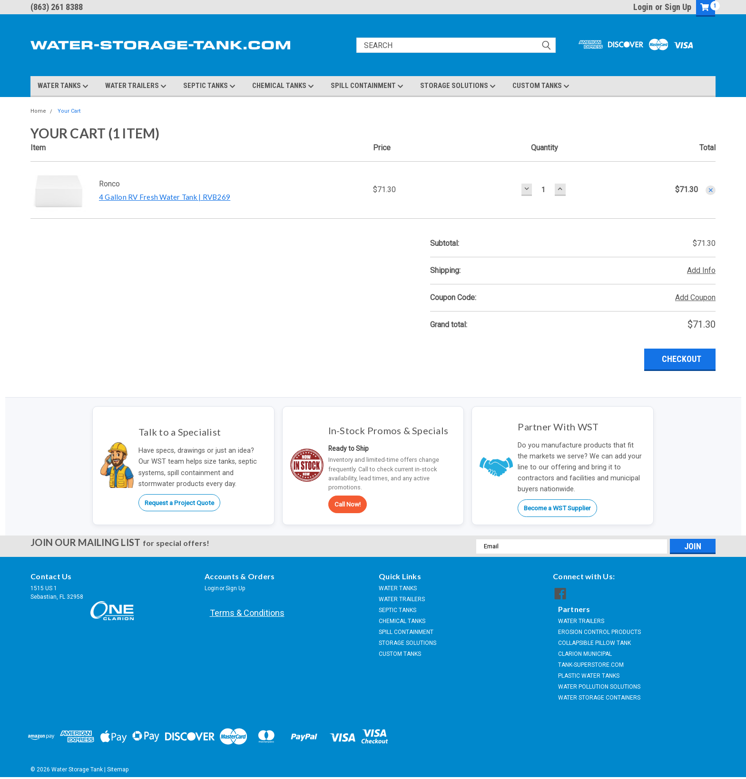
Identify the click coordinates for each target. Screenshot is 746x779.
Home (38, 111)
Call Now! (347, 504)
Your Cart (69, 111)
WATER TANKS (63, 86)
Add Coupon (695, 297)
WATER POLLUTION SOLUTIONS (599, 686)
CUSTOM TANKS (540, 86)
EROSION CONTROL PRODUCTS (599, 632)
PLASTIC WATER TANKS (588, 675)
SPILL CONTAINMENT (367, 86)
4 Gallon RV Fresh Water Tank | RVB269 (164, 197)
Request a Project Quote (179, 502)
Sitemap (117, 769)
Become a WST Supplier (557, 508)
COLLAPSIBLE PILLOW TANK (594, 643)
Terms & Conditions (247, 613)
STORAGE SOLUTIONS (458, 86)
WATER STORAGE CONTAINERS (599, 697)
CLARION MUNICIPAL (585, 654)
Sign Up (678, 7)
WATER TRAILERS (136, 86)
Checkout (681, 359)
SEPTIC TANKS (209, 86)
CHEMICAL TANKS (283, 86)
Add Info (701, 270)
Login (643, 7)
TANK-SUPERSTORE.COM (591, 665)
